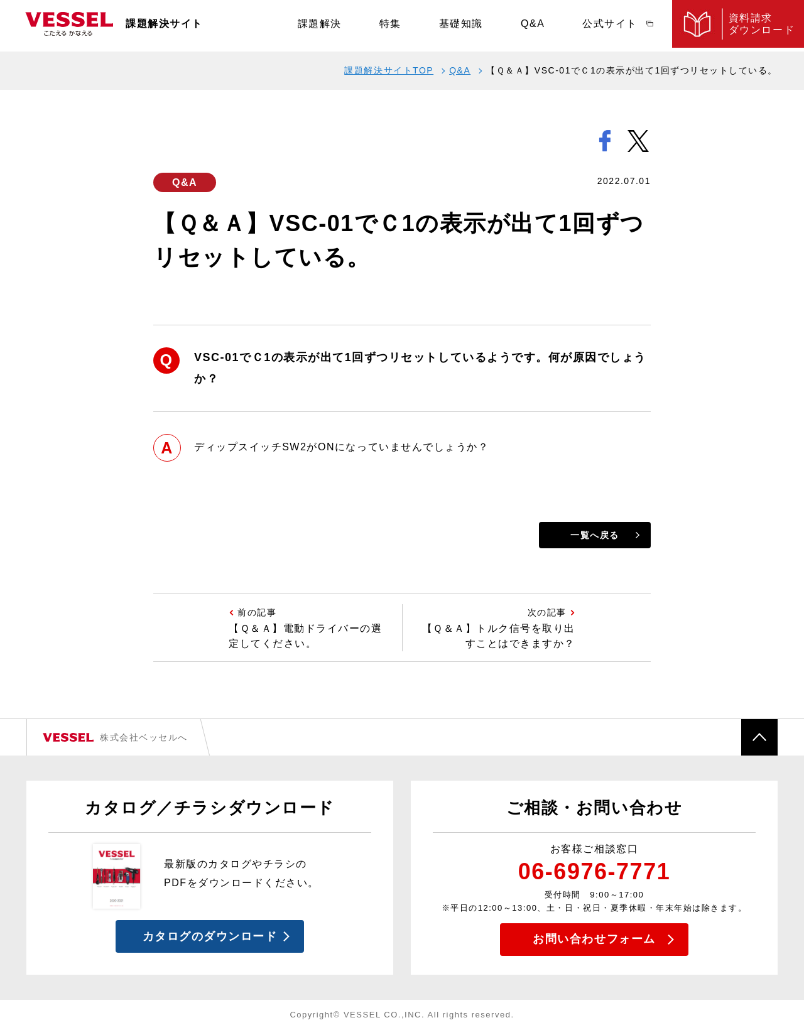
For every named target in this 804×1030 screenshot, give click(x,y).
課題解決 (320, 25)
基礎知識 (461, 25)
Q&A (533, 25)
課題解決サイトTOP (388, 70)
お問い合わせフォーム (594, 939)
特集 (390, 25)
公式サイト (610, 25)
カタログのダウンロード (210, 936)
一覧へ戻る (594, 535)
